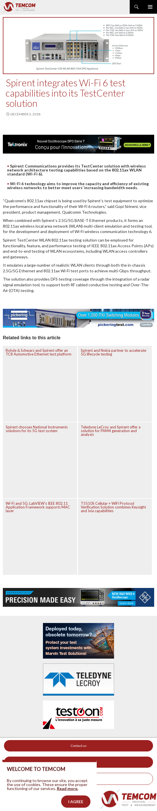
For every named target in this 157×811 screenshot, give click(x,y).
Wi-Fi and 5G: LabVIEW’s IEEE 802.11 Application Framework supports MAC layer (38, 507)
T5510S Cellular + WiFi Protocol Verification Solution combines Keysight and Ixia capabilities (113, 507)
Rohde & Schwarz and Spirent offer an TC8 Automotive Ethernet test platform (38, 352)
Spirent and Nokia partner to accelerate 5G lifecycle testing (113, 352)
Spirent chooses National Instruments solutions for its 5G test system (37, 429)
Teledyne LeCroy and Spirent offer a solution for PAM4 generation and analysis (111, 431)
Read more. (67, 792)
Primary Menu (150, 7)
